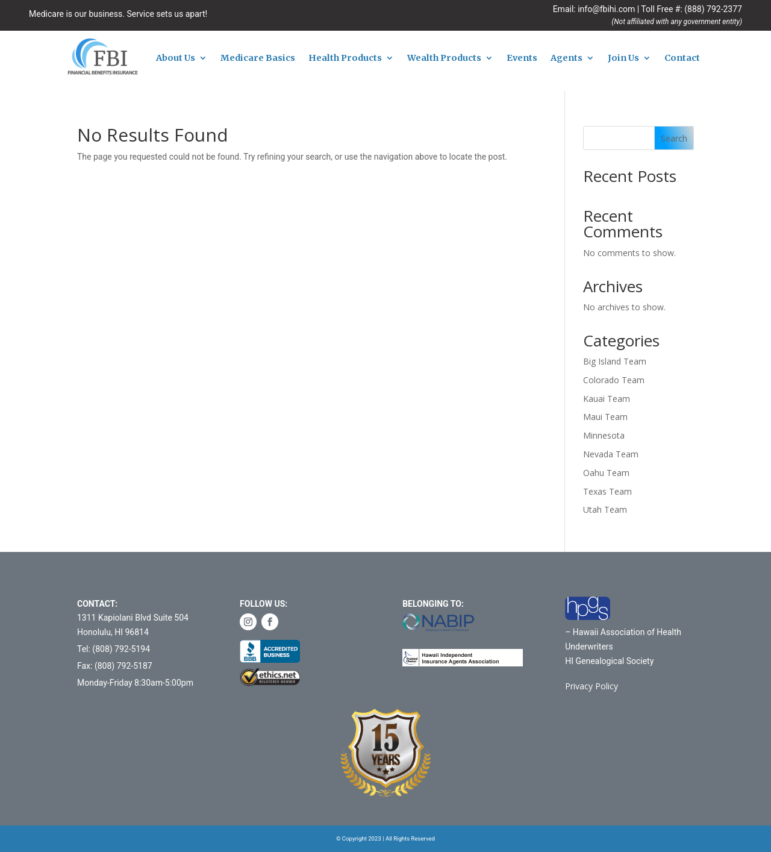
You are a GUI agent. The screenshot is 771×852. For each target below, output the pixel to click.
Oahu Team (606, 472)
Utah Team (605, 509)
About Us (175, 58)
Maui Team (605, 416)
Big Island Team (614, 361)
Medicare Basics (257, 58)
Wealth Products (444, 58)
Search (674, 138)
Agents (566, 58)
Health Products (345, 58)
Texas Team (607, 491)
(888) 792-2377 (713, 9)
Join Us (623, 58)
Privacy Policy (591, 686)
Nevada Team (610, 454)
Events (522, 58)
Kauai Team (606, 398)
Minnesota (604, 435)
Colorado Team (614, 380)
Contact (682, 58)
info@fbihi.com (606, 9)
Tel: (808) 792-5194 (113, 649)
